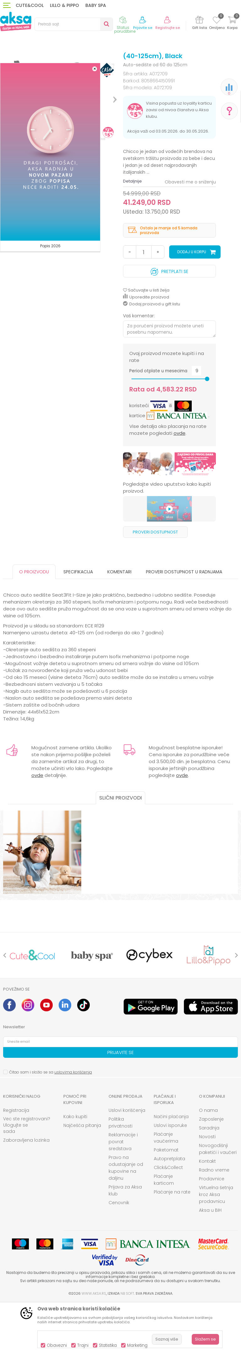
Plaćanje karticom (164, 1231)
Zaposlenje (211, 1171)
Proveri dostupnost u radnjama (184, 623)
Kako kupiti (75, 1168)
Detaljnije (132, 233)
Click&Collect (168, 1219)
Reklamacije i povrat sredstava (123, 1193)
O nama (208, 1162)
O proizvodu (34, 623)
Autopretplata (169, 1210)
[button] (74, 24)
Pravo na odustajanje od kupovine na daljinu (126, 1219)
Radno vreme (214, 1222)
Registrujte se (167, 28)
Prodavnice (211, 1230)
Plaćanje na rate (172, 1244)
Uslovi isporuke (170, 1177)
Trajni (82, 1345)
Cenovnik (119, 1254)
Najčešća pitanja (82, 1177)
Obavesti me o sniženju (190, 234)
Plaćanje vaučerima (166, 1189)
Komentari (119, 623)
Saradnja (209, 1180)
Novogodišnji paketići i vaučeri (218, 1200)
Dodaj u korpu (191, 303)
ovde (179, 485)
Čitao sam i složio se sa (50, 1124)
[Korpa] (232, 23)
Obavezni (57, 1345)
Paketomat (166, 1202)
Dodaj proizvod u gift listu (151, 356)
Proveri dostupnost (155, 584)
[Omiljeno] (217, 21)
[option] (169, 516)
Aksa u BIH (210, 1262)
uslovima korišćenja (73, 1124)
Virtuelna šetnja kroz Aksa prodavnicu (216, 1246)
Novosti (207, 1188)
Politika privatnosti (120, 1174)
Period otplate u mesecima (158, 423)
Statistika (108, 1345)
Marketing (137, 1345)
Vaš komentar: (139, 367)
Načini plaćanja (171, 1168)
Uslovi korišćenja (127, 1162)
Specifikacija (78, 623)
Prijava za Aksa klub (125, 1242)
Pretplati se (169, 321)
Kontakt (207, 1213)
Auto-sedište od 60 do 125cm (140, 63)
